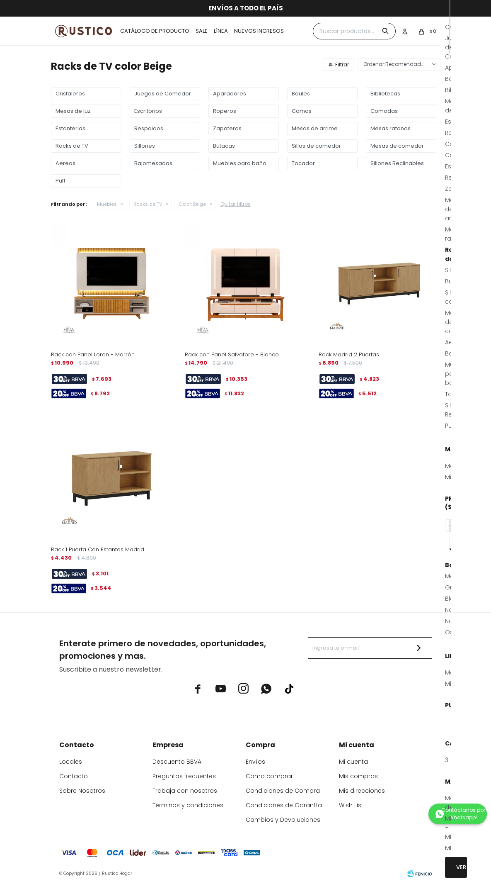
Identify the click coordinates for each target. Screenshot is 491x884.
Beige (192, 204)
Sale (202, 31)
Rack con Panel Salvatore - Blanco (232, 354)
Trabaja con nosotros (184, 791)
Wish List (351, 805)
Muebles (107, 204)
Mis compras (358, 776)
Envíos (255, 761)
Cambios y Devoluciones (283, 820)
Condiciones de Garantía (284, 805)
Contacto (73, 776)
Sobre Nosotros (82, 791)
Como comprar (269, 776)
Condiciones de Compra (283, 791)
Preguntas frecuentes (184, 776)
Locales (70, 761)
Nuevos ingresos (259, 31)
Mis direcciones (362, 791)
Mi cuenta (353, 761)
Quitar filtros (235, 203)
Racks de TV (147, 204)
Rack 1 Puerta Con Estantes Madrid (97, 549)
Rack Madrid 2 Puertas (349, 354)
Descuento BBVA (176, 761)
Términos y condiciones (187, 805)
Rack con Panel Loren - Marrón (93, 354)
